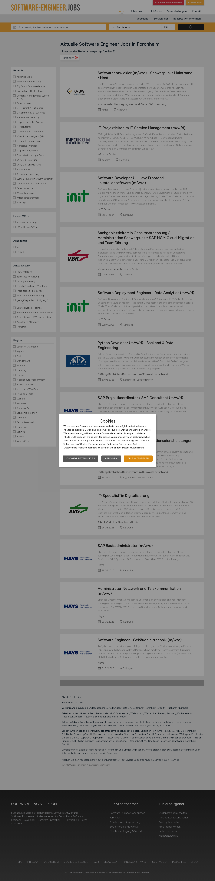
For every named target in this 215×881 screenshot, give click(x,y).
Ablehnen (111, 458)
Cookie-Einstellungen (80, 458)
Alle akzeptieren (138, 458)
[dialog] (107, 440)
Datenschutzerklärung (133, 447)
